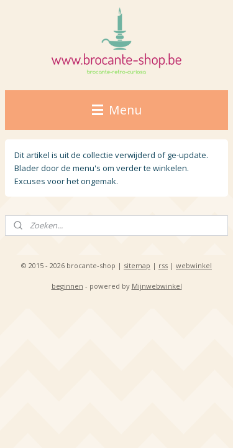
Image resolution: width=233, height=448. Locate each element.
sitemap (137, 265)
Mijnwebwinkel (157, 286)
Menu (117, 109)
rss (163, 265)
